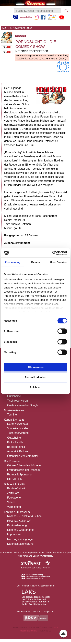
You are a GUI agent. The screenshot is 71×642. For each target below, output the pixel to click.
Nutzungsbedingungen (20, 539)
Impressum (14, 534)
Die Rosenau (12, 461)
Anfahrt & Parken (17, 451)
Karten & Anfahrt (14, 419)
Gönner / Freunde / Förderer (24, 465)
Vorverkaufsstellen (18, 428)
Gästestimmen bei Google (23, 405)
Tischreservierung (18, 432)
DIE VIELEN (14, 479)
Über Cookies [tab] (58, 262)
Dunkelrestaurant (14, 410)
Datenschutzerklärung (20, 543)
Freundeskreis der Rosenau (24, 469)
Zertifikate (13, 493)
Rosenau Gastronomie (20, 529)
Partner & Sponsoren (19, 474)
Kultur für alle (15, 442)
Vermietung (14, 506)
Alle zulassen (35, 367)
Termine (12, 414)
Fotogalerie (14, 497)
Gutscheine (14, 396)
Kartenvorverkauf (17, 423)
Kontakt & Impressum (17, 512)
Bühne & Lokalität (14, 484)
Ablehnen (35, 386)
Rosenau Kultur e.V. (19, 520)
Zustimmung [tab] (12, 262)
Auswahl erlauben (35, 377)
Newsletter (25, 17)
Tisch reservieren (17, 400)
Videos (11, 502)
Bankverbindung (17, 525)
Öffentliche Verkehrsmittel (22, 456)
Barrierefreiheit (16, 446)
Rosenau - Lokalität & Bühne (24, 516)
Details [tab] (35, 262)
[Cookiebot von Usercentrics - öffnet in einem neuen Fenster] (52, 253)
